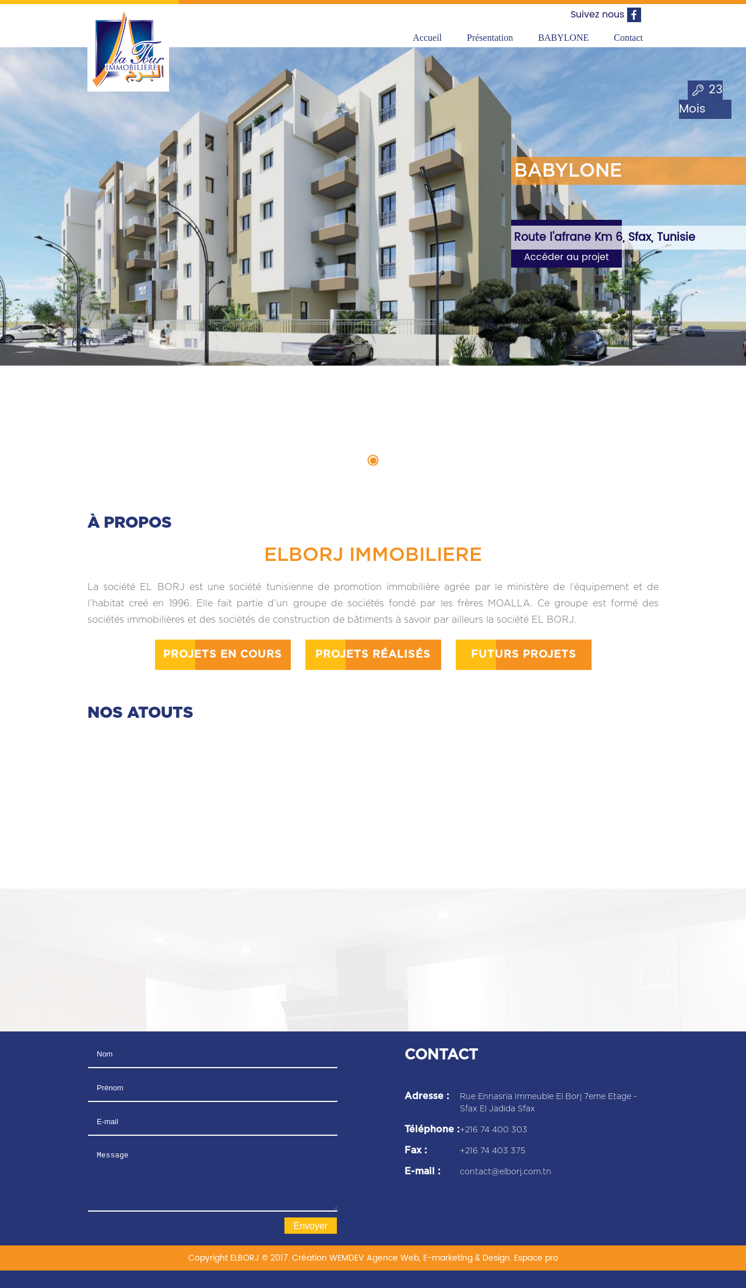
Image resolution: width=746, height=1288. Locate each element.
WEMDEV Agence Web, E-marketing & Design (419, 1258)
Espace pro (536, 1258)
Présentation (490, 38)
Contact (628, 38)
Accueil (427, 38)
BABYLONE (563, 38)
